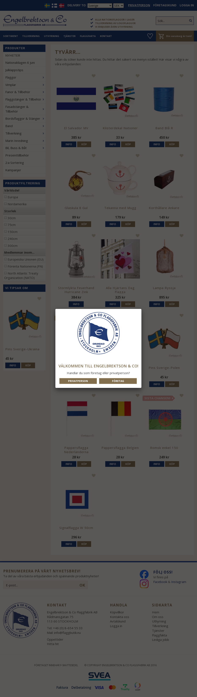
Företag (118, 381)
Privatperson (78, 381)
